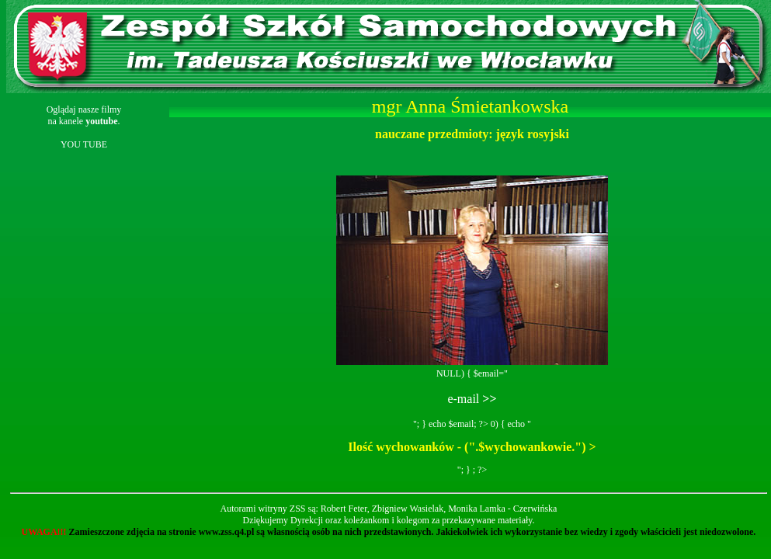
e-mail (471, 398)
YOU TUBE (84, 144)
